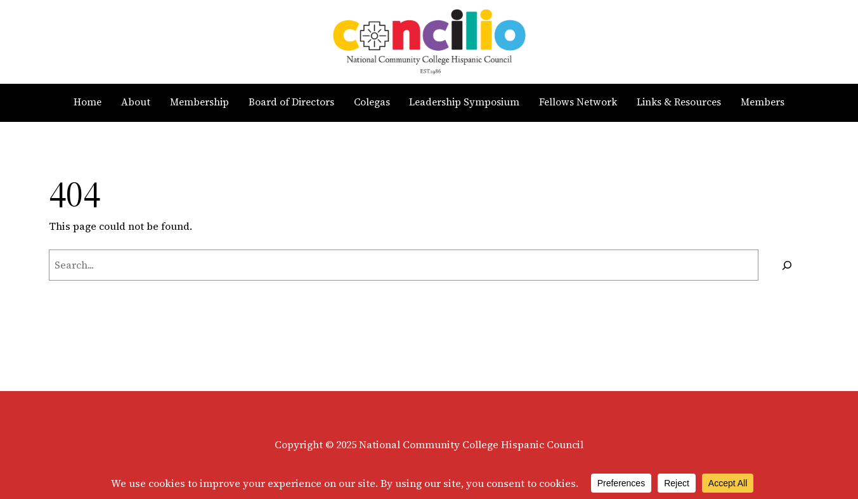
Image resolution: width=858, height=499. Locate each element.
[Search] (787, 265)
